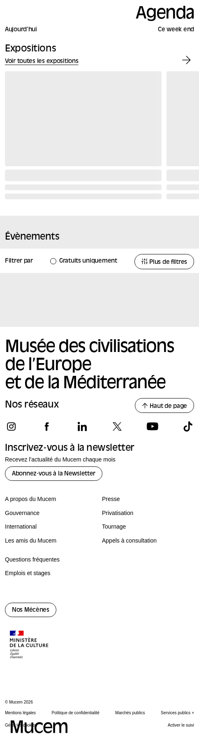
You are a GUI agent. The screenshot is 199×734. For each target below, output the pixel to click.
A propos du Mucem (30, 499)
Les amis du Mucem (30, 540)
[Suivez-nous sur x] (117, 426)
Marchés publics (130, 713)
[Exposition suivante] (186, 60)
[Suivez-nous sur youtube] (152, 426)
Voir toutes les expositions (41, 61)
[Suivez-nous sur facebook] (46, 426)
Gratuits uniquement (88, 261)
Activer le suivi (181, 725)
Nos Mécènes (30, 610)
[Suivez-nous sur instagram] (11, 426)
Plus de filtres (164, 262)
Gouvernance (22, 513)
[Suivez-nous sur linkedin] (82, 426)
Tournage (114, 526)
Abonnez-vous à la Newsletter (53, 474)
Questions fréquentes (32, 559)
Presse (111, 499)
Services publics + (177, 713)
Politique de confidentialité (76, 713)
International (21, 526)
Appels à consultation (129, 540)
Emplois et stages (28, 573)
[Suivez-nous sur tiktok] (187, 426)
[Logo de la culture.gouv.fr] (29, 645)
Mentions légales (20, 713)
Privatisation (117, 513)
